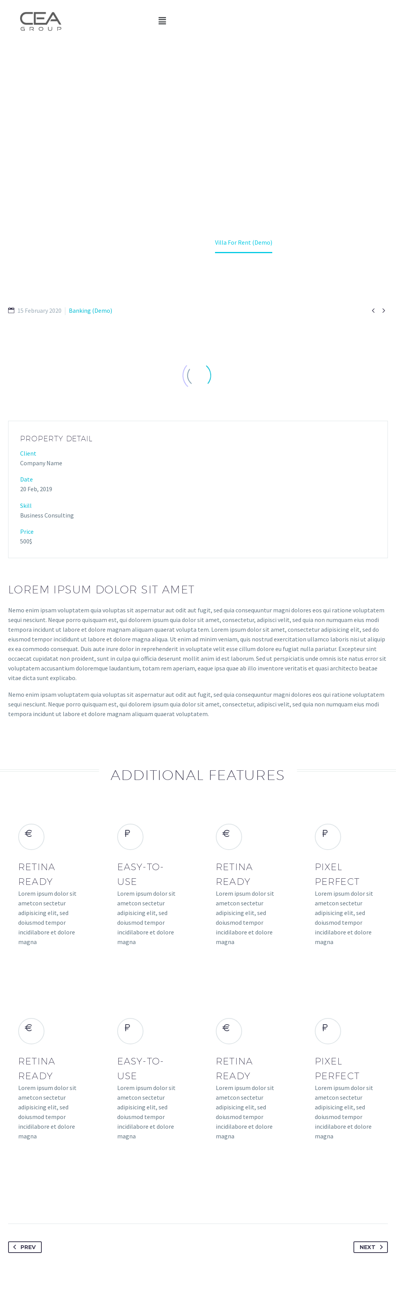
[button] (162, 21)
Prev (23, 1247)
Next (373, 1247)
